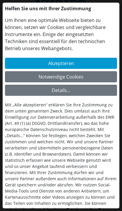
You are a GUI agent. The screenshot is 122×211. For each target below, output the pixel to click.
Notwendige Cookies (61, 77)
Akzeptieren (61, 63)
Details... (61, 90)
